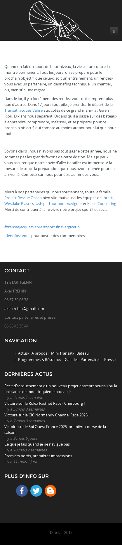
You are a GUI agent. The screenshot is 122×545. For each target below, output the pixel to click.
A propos (39, 353)
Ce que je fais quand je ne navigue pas (37, 444)
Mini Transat (62, 353)
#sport (49, 226)
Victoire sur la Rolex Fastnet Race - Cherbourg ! (44, 403)
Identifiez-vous (17, 235)
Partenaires (90, 359)
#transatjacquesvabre (23, 226)
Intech (108, 197)
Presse (110, 359)
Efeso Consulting (101, 203)
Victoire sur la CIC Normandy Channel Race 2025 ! (46, 415)
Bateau (82, 353)
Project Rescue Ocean (23, 197)
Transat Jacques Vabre (23, 110)
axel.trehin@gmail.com (24, 308)
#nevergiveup (68, 226)
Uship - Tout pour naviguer (59, 203)
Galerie (71, 359)
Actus (23, 353)
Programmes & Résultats (39, 359)
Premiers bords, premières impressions (38, 455)
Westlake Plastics (19, 203)
